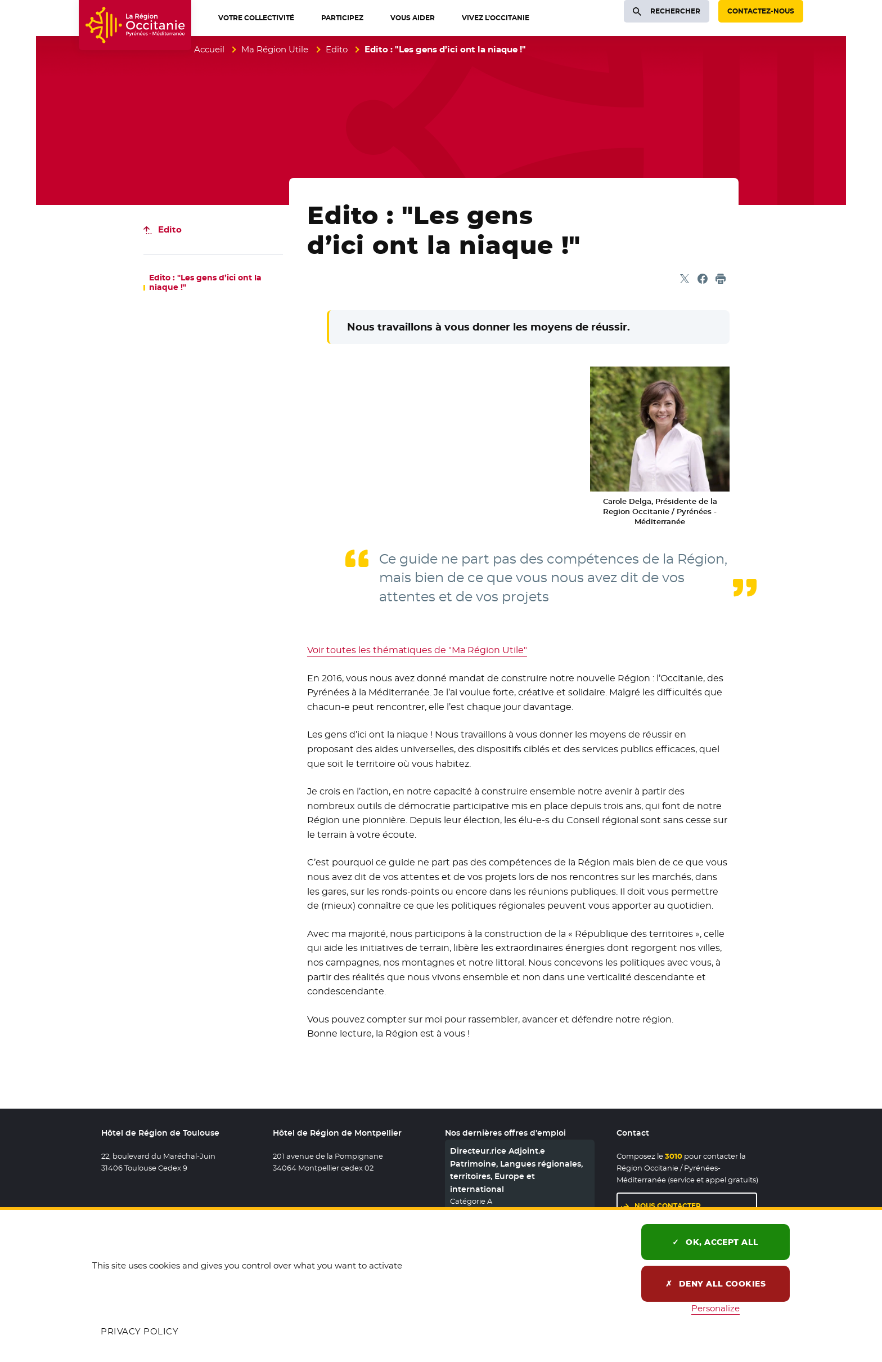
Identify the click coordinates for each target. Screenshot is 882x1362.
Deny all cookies (715, 1284)
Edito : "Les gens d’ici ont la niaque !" (205, 282)
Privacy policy (139, 1331)
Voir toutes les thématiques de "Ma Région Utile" (417, 650)
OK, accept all (715, 1242)
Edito (337, 49)
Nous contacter (667, 1206)
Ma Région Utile (274, 49)
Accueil (209, 49)
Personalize (715, 1308)
